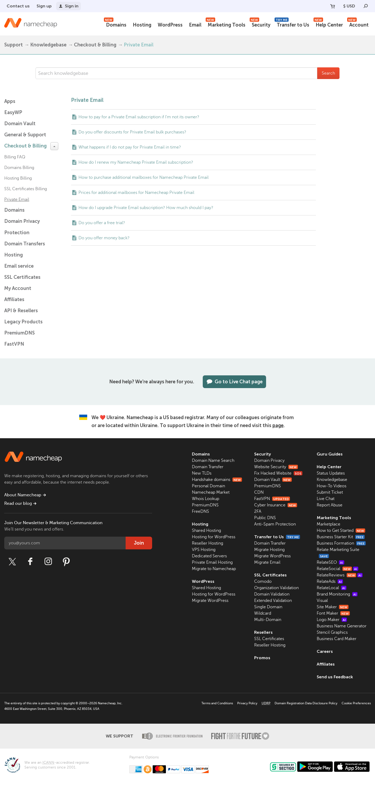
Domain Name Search (213, 460)
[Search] (366, 6)
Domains (115, 24)
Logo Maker (332, 619)
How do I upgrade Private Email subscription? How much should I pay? (145, 207)
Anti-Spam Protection (275, 524)
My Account (17, 288)
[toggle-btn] (54, 146)
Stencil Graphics (332, 632)
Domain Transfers (24, 244)
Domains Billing (19, 167)
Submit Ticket (330, 492)
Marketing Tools (225, 24)
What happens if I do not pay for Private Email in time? (129, 147)
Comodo (263, 581)
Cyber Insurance (275, 505)
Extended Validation (273, 600)
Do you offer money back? (104, 238)
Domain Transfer (207, 466)
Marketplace (328, 524)
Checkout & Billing (95, 45)
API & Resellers (21, 311)
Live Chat (325, 498)
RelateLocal (331, 587)
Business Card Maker (336, 638)
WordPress (170, 25)
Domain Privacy (269, 460)
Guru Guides (330, 454)
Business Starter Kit (341, 537)
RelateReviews (340, 575)
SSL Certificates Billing (25, 188)
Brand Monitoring (337, 594)
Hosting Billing (18, 178)
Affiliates (14, 299)
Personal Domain (208, 486)
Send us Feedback (335, 676)
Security (260, 24)
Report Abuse (329, 505)
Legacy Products (23, 322)
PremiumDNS (19, 333)
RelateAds (330, 581)
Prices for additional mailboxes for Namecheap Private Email (136, 192)
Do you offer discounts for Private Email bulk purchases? (132, 132)
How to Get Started (341, 530)
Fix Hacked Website (278, 473)
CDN (259, 492)
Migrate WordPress (210, 600)
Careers (325, 651)
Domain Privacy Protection (22, 227)
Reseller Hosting (207, 543)
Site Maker (332, 607)
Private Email (16, 199)
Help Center (328, 24)
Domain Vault (20, 124)
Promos (262, 657)
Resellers (263, 632)
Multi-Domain (267, 619)
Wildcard (262, 613)
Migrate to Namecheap (214, 568)
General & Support (25, 135)
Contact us (18, 5)
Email (195, 25)
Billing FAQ (14, 157)
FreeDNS (200, 511)
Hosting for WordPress (213, 537)
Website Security (276, 466)
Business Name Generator (342, 626)
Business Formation (341, 543)
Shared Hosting (206, 530)
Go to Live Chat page (234, 382)
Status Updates (331, 473)
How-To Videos (331, 486)
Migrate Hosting (269, 549)
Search (328, 73)
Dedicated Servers (209, 556)
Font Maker (333, 613)
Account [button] (358, 24)
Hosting (142, 25)
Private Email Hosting (212, 562)
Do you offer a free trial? (101, 222)
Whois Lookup (205, 498)
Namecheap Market (211, 492)
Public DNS (265, 517)
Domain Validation (271, 594)
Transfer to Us (292, 24)
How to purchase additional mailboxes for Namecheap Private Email (143, 177)
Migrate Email (267, 562)
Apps (9, 101)
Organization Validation (276, 587)
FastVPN (14, 344)
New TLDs (201, 473)
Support (13, 45)
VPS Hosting (203, 549)
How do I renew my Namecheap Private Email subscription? (135, 162)
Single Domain (268, 607)
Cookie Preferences (356, 703)
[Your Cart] (333, 6)
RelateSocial (337, 568)
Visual (322, 600)
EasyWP (13, 112)
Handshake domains (217, 479)
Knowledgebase (48, 45)
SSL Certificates (22, 277)
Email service (19, 266)
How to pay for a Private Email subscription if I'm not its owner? (138, 117)
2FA (257, 511)
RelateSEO (330, 562)
